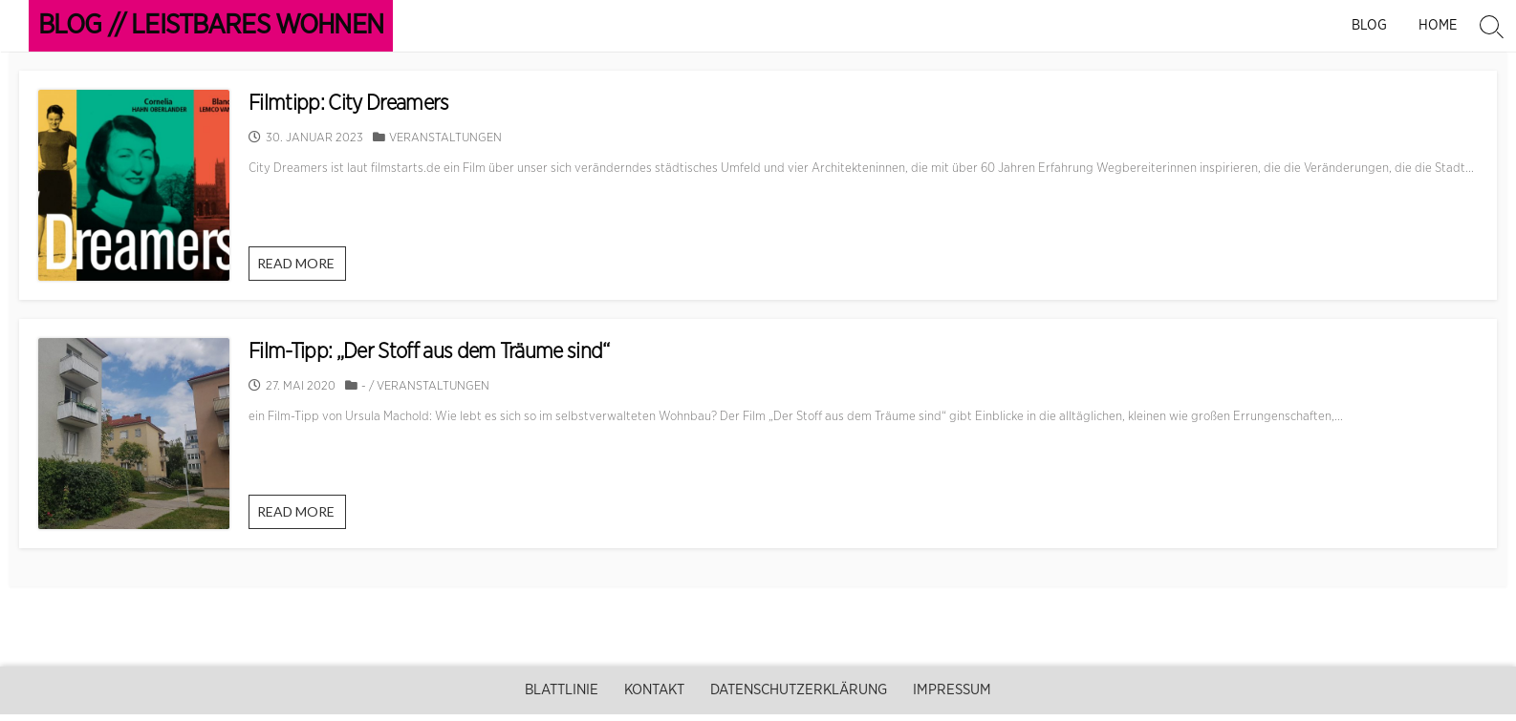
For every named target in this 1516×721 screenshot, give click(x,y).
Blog (1371, 25)
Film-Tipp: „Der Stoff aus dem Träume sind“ (429, 351)
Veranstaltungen (445, 138)
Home (1438, 25)
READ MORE (301, 267)
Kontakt (654, 690)
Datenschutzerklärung (798, 690)
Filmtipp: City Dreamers (349, 103)
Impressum (952, 690)
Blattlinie (561, 690)
